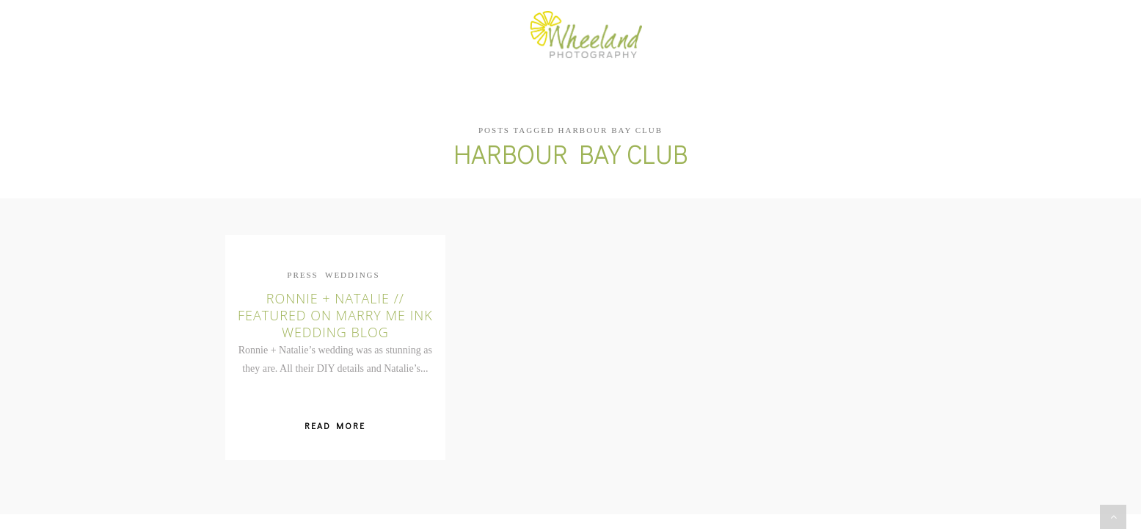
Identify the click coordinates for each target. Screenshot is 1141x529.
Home (340, 35)
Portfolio (472, 35)
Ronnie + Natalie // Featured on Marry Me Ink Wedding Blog (335, 303)
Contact (803, 35)
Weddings (352, 263)
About (398, 35)
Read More (335, 414)
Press (302, 263)
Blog (689, 35)
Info (741, 35)
